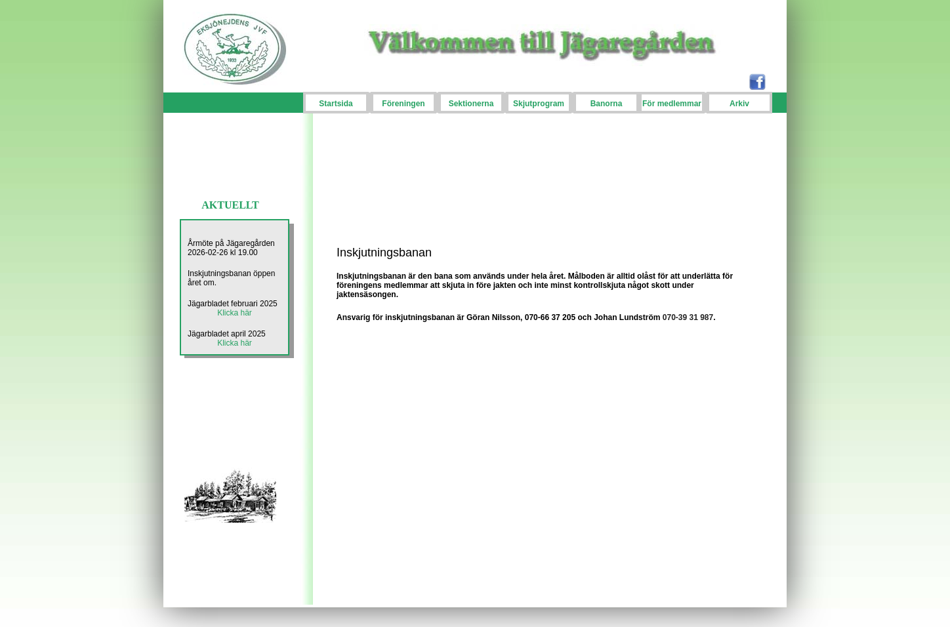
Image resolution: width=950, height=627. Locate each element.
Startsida (335, 103)
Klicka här (234, 312)
